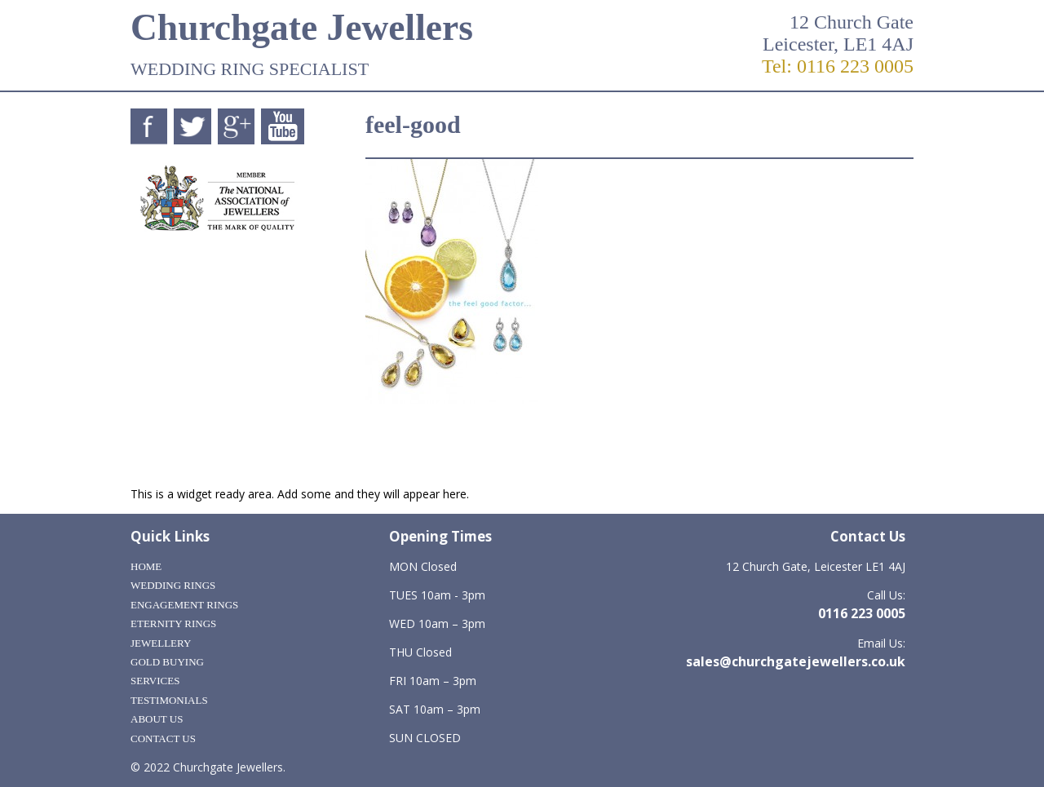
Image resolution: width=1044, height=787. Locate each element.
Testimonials (169, 700)
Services (154, 680)
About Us (156, 719)
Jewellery (160, 643)
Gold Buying (167, 662)
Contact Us (163, 738)
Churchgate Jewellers (301, 27)
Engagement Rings (184, 605)
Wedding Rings (172, 585)
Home (145, 566)
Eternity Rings (173, 623)
